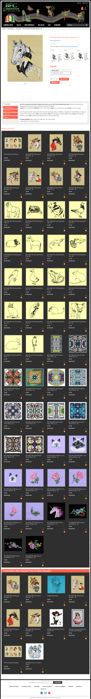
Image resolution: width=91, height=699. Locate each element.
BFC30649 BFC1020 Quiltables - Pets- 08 (78, 255)
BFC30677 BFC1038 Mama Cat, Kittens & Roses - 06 (77, 489)
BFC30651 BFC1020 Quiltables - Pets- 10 (35, 289)
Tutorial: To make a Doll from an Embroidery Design (77, 630)
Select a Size (55, 70)
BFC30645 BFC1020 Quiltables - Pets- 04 (78, 222)
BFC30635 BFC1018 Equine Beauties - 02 (33, 155)
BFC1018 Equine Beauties (11, 154)
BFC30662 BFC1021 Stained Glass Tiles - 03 (12, 389)
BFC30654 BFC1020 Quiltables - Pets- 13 (13, 322)
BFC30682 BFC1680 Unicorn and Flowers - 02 (77, 523)
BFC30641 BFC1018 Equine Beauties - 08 (76, 188)
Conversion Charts (26, 686)
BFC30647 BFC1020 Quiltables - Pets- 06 (35, 255)
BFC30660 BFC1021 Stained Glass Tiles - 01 (55, 356)
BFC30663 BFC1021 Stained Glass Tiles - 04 (33, 389)
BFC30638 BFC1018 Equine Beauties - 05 (11, 188)
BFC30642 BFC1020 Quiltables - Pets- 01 (13, 222)
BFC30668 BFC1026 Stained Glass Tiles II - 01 (55, 422)
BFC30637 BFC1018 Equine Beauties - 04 (76, 155)
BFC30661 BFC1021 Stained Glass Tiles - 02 (76, 356)
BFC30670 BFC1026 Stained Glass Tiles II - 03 (12, 456)
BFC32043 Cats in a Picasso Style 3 (33, 663)
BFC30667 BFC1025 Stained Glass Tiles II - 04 (33, 422)
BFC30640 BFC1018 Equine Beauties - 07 (54, 188)
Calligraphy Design (52, 596)
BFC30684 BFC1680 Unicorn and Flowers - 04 (33, 556)
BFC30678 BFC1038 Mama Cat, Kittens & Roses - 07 (13, 523)
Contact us (79, 686)
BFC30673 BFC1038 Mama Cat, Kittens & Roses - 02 (77, 456)
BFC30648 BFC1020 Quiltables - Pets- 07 (56, 255)
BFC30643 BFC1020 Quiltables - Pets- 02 (35, 222)
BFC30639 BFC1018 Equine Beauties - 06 (33, 188)
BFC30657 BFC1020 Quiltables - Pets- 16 (78, 322)
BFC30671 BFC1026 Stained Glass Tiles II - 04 (33, 456)
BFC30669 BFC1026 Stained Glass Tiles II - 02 (76, 422)
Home (4, 28)
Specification (7, 107)
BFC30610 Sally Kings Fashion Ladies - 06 (55, 630)
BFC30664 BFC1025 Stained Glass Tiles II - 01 (55, 389)
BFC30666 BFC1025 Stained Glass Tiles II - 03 (12, 422)
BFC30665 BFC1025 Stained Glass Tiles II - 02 (76, 389)
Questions (7, 114)
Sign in (79, 3)
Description (7, 104)
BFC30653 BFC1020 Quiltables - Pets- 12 (78, 289)
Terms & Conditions (60, 686)
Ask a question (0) (55, 40)
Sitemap (70, 686)
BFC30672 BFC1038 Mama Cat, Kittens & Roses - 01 (56, 456)
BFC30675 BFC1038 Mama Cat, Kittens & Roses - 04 (34, 489)
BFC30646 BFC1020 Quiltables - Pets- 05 (13, 255)
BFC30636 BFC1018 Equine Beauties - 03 (54, 155)
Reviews (6, 117)
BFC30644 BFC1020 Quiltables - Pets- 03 (56, 222)
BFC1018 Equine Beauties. (71, 46)
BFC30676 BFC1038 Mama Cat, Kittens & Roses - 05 (56, 489)
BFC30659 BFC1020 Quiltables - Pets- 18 (35, 356)
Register (85, 3)
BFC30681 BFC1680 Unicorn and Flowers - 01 (55, 523)
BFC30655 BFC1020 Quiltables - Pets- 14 (35, 322)
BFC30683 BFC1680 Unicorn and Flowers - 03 (12, 556)
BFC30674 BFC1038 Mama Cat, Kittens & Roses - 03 (13, 489)
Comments (7, 111)
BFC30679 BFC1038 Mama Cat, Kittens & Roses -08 (34, 523)
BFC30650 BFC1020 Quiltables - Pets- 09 (13, 289)
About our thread (13, 686)
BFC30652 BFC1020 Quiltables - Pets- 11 (56, 289)
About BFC (37, 686)
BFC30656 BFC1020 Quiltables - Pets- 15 (56, 322)
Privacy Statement (47, 686)
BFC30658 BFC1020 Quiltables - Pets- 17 (13, 356)
